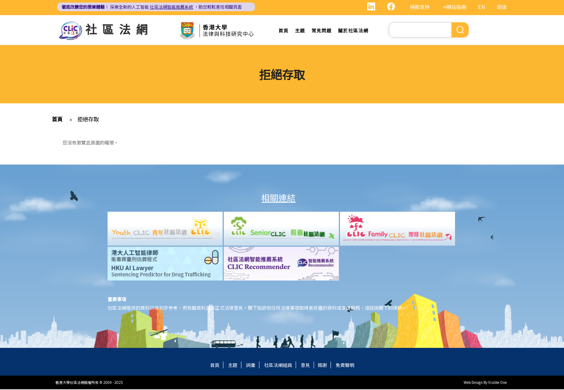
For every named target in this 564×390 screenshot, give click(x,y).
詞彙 (250, 365)
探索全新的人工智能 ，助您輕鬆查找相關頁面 (152, 7)
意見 (305, 365)
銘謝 (322, 365)
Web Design (473, 383)
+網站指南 (454, 6)
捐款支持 (420, 6)
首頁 (283, 30)
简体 (502, 6)
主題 (300, 30)
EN (481, 6)
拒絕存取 (88, 120)
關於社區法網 (353, 30)
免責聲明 (345, 365)
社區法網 (119, 29)
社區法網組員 (278, 365)
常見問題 (321, 30)
